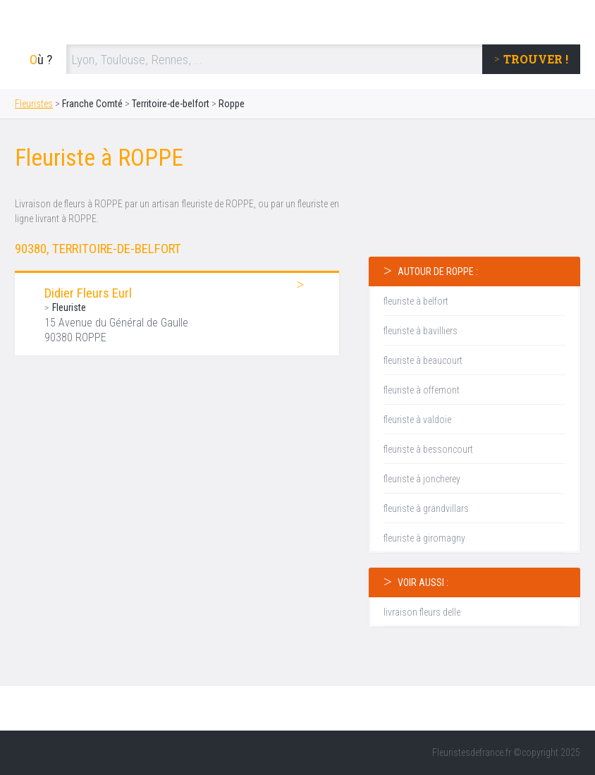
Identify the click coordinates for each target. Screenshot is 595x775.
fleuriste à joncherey (422, 478)
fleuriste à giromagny (424, 538)
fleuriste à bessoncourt (428, 449)
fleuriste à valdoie (417, 419)
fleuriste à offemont (422, 390)
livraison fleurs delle (422, 612)
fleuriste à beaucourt (423, 360)
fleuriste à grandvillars (426, 508)
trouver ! (535, 58)
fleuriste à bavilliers (421, 330)
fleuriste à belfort (416, 301)
